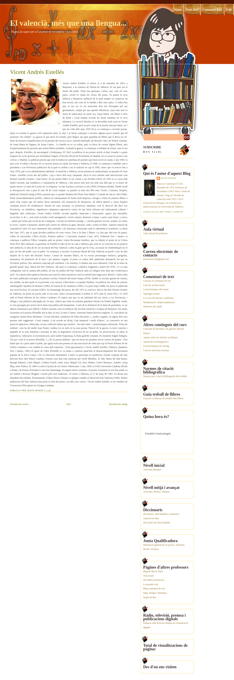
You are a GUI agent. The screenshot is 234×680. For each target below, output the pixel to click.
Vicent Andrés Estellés (37, 72)
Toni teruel (148, 575)
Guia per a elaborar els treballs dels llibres (163, 398)
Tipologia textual (151, 293)
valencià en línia (151, 518)
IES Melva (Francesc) (153, 580)
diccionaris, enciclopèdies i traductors (161, 514)
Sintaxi (146, 333)
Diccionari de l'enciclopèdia (156, 522)
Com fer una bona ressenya (156, 350)
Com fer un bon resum (154, 285)
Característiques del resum (155, 289)
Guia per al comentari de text (157, 280)
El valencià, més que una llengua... (68, 23)
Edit (229, 9)
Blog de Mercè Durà (153, 571)
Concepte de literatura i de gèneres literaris (163, 328)
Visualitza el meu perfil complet (163, 212)
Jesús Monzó (168, 178)
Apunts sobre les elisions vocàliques (160, 337)
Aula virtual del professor (155, 233)
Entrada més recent (19, 404)
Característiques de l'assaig (156, 346)
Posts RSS (192, 9)
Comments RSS (212, 9)
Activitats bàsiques (152, 469)
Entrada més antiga (118, 404)
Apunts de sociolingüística (155, 341)
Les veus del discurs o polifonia (158, 298)
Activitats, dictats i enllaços (156, 491)
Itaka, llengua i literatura (155, 593)
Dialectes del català (152, 306)
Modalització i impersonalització (159, 302)
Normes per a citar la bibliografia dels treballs (165, 376)
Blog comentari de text (154, 588)
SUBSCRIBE (167, 149)
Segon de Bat (149, 597)
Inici (69, 404)
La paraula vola (150, 584)
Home (178, 9)
